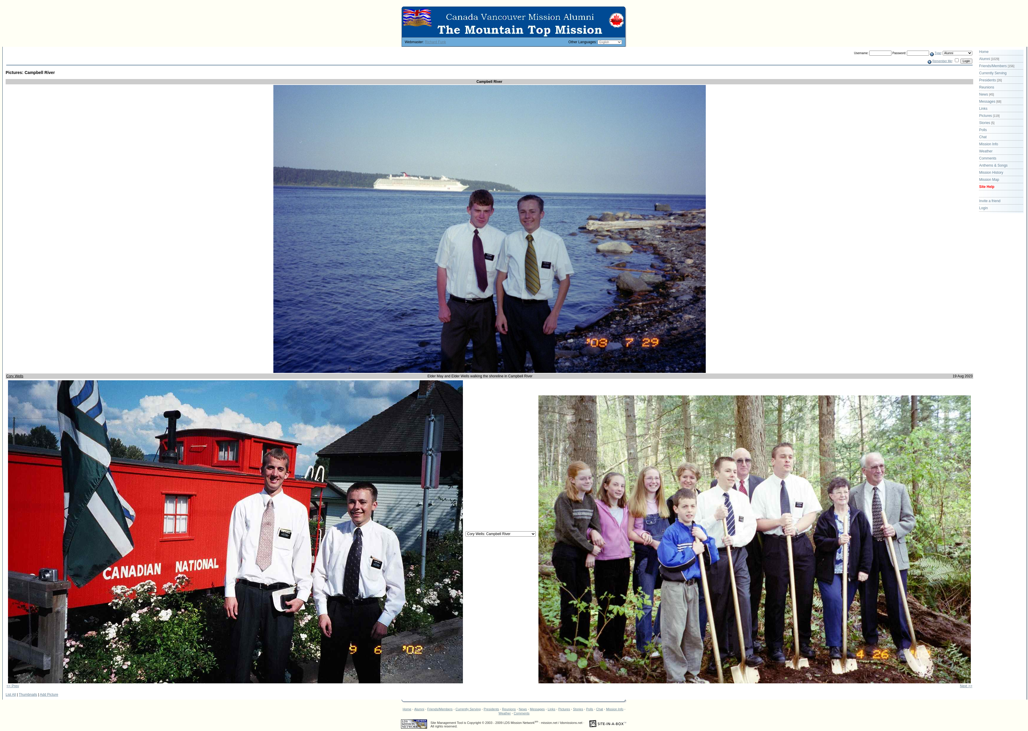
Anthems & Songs (993, 165)
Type (938, 53)
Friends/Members (996, 66)
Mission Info (988, 144)
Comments (987, 158)
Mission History (991, 172)
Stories (987, 123)
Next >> (966, 686)
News (986, 94)
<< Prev (13, 686)
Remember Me (942, 61)
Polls (983, 130)
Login (983, 208)
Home (984, 52)
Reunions (986, 87)
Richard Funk (435, 42)
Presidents (990, 80)
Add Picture (49, 695)
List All (11, 695)
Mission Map (989, 180)
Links (983, 109)
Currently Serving (993, 73)
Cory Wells (14, 376)
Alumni (989, 59)
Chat (983, 137)
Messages (990, 101)
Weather (985, 151)
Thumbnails (28, 695)
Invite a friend (989, 201)
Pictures (989, 116)
